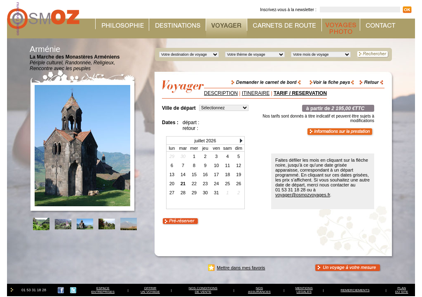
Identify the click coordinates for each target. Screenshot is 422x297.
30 (205, 192)
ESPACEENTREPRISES (103, 290)
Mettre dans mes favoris (241, 267)
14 (183, 174)
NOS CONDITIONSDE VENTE (203, 290)
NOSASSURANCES (259, 290)
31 (216, 192)
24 (216, 183)
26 (238, 183)
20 (171, 183)
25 (227, 183)
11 (227, 165)
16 (205, 174)
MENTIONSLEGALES (304, 290)
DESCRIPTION (221, 93)
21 (183, 183)
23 (205, 183)
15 (194, 174)
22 (194, 183)
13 (171, 174)
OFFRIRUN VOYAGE (150, 290)
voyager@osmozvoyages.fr (302, 194)
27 (171, 192)
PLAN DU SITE (401, 290)
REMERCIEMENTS (355, 290)
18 (227, 174)
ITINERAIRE (256, 93)
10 (216, 165)
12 (238, 165)
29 (194, 192)
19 (238, 174)
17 (216, 174)
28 (183, 192)
